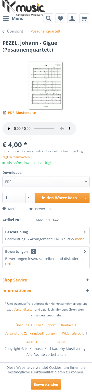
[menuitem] (13, 18)
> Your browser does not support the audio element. (39, 128)
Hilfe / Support (45, 325)
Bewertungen (16, 251)
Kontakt (67, 325)
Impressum (58, 341)
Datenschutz (35, 341)
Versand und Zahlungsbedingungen (31, 333)
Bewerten (40, 208)
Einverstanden (46, 384)
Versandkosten (24, 309)
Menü (13, 17)
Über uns (22, 325)
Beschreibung (16, 232)
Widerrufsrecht (73, 333)
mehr (79, 239)
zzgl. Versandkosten (16, 157)
